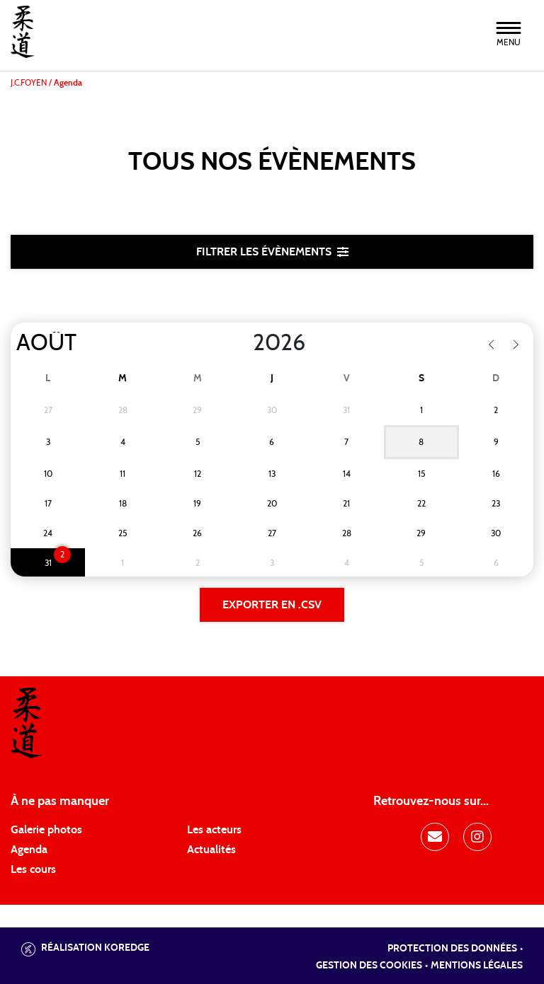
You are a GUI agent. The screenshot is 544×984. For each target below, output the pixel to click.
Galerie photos (46, 829)
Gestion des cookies (369, 966)
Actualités (211, 849)
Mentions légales (477, 966)
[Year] (241, 343)
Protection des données (452, 949)
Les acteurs (214, 829)
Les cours (33, 869)
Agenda (29, 849)
